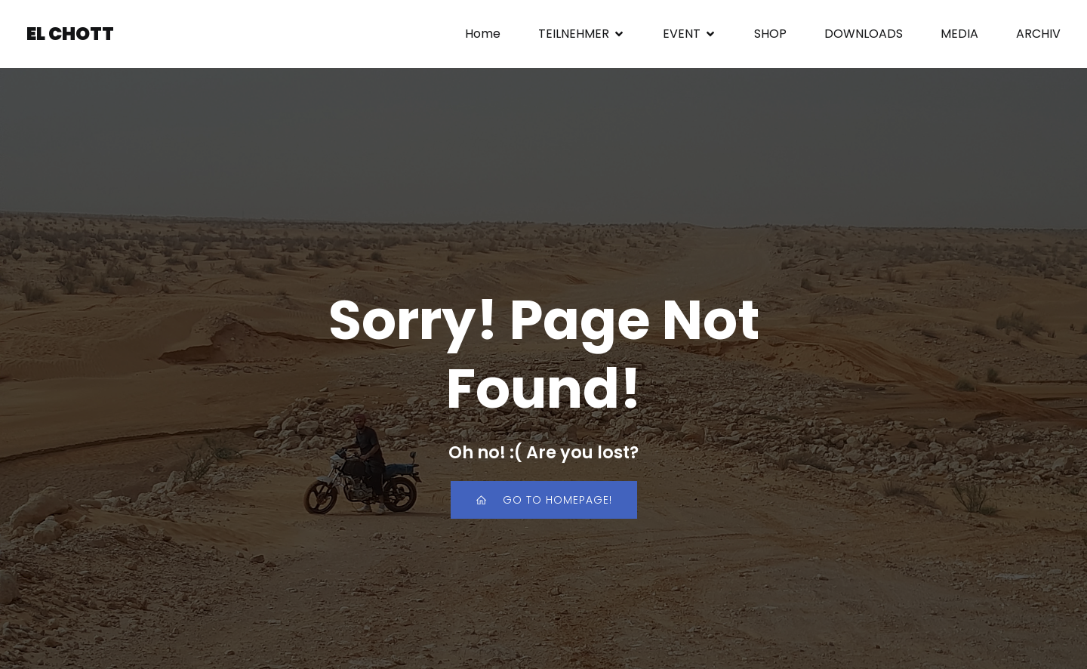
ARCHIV (1038, 33)
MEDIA (959, 33)
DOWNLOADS (863, 33)
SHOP (770, 33)
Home (482, 33)
